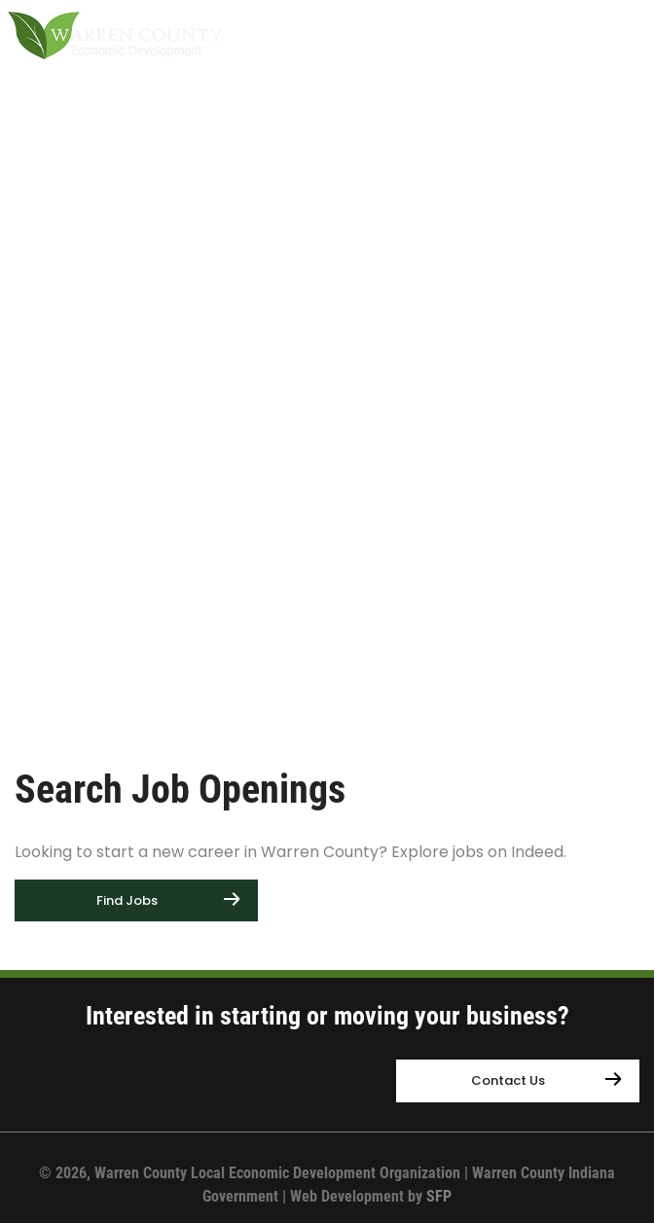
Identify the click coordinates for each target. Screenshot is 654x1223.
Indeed (537, 852)
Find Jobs (127, 900)
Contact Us (508, 1080)
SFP (439, 1196)
